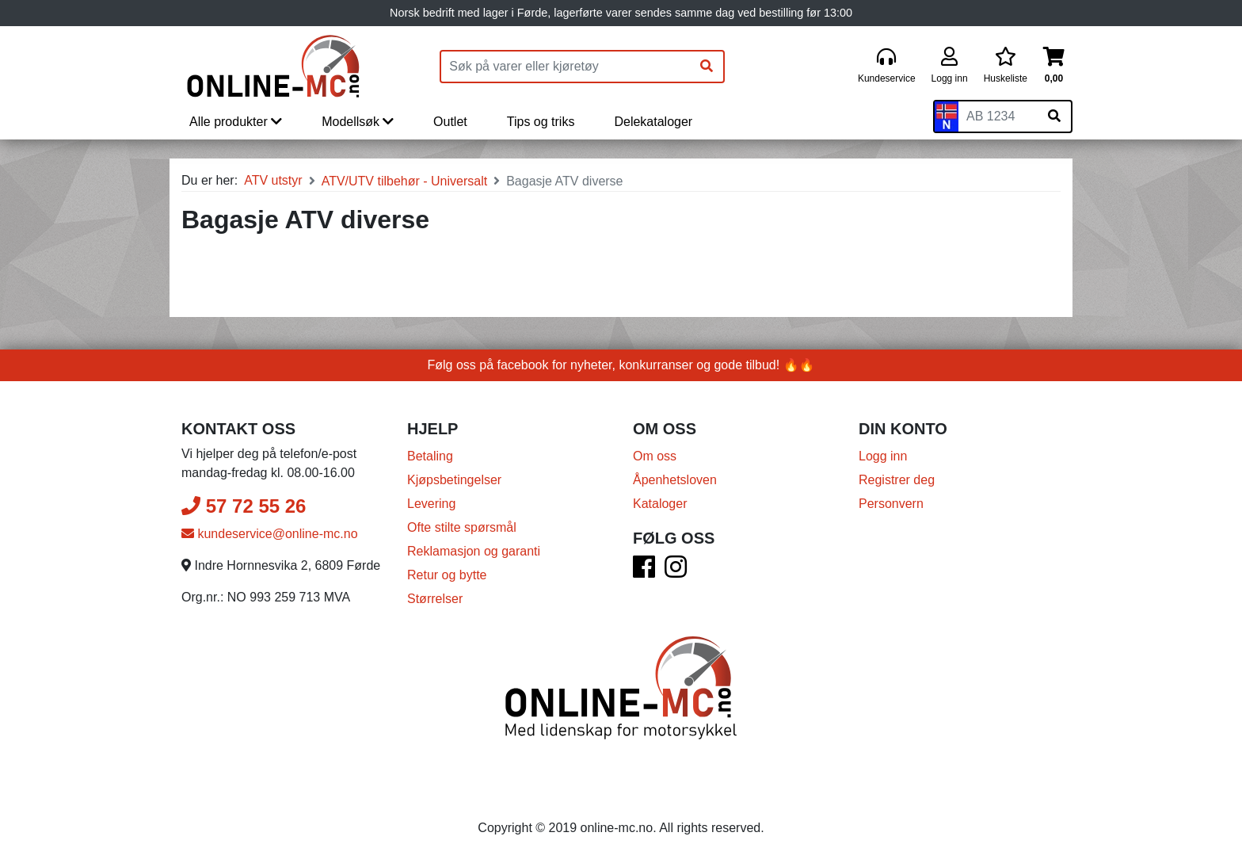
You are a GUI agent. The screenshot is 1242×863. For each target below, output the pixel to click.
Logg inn (883, 456)
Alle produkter (235, 121)
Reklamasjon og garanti (473, 551)
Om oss (654, 456)
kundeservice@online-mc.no (269, 533)
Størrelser (435, 598)
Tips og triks (541, 121)
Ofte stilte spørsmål (461, 527)
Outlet (450, 121)
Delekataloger (653, 121)
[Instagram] (676, 572)
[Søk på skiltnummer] (1054, 116)
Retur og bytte (447, 575)
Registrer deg (897, 480)
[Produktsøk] (565, 67)
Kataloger (660, 503)
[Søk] (706, 66)
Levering (431, 503)
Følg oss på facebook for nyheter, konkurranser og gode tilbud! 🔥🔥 (621, 365)
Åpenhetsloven (675, 480)
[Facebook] (644, 572)
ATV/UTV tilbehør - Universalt (405, 181)
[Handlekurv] (1053, 66)
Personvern (891, 503)
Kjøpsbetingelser (454, 480)
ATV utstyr (273, 180)
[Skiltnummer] (998, 116)
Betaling (430, 456)
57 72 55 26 (243, 506)
